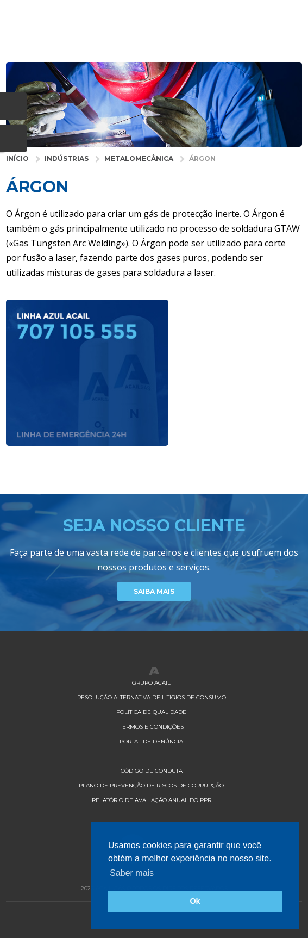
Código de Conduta (152, 770)
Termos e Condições (152, 726)
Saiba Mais (154, 591)
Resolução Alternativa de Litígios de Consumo (151, 697)
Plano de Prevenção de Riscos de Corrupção (151, 785)
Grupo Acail (151, 682)
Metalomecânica (138, 158)
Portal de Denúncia (151, 741)
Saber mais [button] (132, 873)
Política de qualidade (151, 712)
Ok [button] (195, 901)
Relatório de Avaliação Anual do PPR (151, 800)
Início (17, 158)
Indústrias (67, 158)
